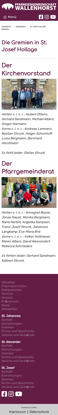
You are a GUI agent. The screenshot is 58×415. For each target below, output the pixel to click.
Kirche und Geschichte (18, 331)
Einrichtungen (12, 323)
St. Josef (8, 368)
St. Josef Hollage (38, 27)
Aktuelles (8, 282)
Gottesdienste (12, 290)
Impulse (7, 297)
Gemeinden (21, 27)
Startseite (6, 27)
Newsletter (9, 309)
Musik (6, 305)
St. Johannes (11, 316)
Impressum (17, 412)
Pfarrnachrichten (14, 286)
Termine (7, 294)
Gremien (5, 29)
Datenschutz (39, 412)
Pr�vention (10, 301)
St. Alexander (11, 342)
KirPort (34, 408)
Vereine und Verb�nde (18, 335)
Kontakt (7, 320)
